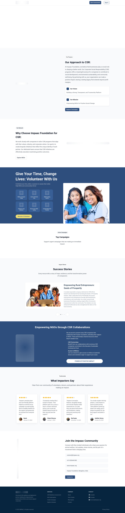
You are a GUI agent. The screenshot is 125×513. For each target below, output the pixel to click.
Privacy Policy (105, 509)
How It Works (71, 497)
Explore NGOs (21, 157)
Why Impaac (71, 499)
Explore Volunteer (51, 502)
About (69, 495)
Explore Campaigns (72, 109)
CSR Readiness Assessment (54, 495)
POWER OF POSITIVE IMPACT (84, 361)
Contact (70, 502)
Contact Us (70, 477)
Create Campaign (51, 499)
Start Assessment (95, 3)
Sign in (106, 3)
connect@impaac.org (95, 500)
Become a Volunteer (24, 216)
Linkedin (92, 495)
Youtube (92, 497)
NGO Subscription (51, 497)
